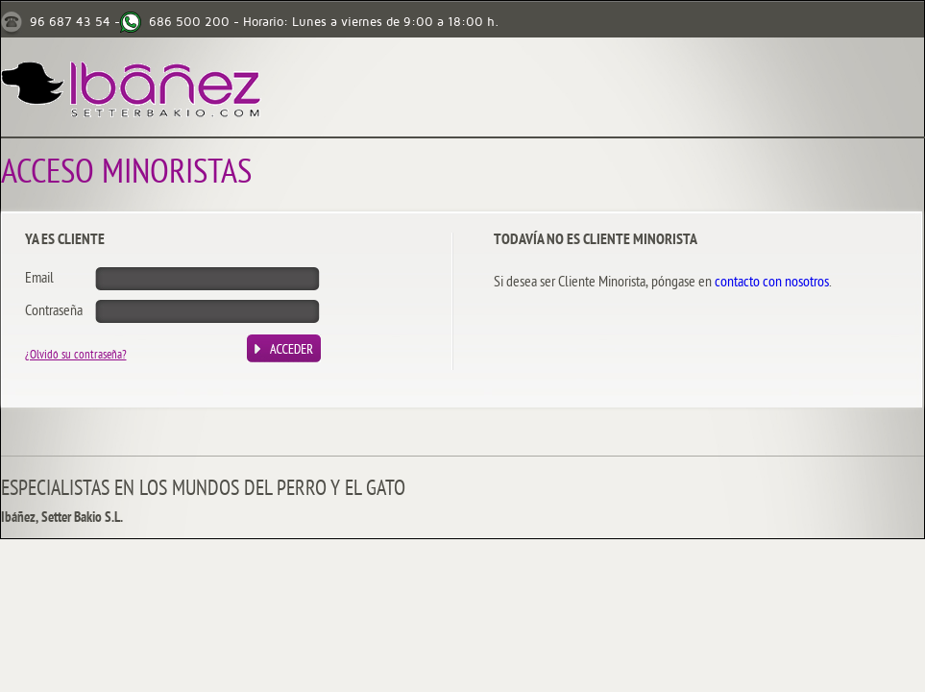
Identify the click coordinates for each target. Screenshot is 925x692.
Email (39, 278)
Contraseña (54, 311)
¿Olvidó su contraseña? (76, 355)
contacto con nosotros (772, 282)
